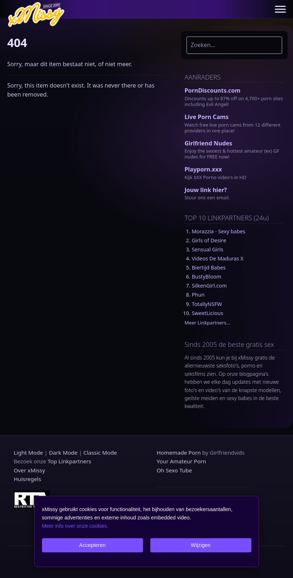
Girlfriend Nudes (208, 143)
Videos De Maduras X (217, 258)
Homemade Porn (179, 452)
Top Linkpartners (69, 461)
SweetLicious (207, 313)
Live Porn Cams (206, 117)
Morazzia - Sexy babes (218, 231)
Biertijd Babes (209, 267)
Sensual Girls (207, 249)
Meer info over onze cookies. (75, 526)
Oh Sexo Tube (174, 470)
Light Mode (28, 452)
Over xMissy (29, 470)
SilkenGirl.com (209, 285)
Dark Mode (63, 452)
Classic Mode (100, 452)
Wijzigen (200, 545)
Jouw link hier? (205, 190)
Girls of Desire (209, 240)
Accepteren (92, 545)
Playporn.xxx (203, 169)
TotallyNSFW (207, 304)
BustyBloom (206, 276)
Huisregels (27, 479)
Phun (198, 294)
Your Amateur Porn (181, 461)
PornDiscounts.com (212, 90)
